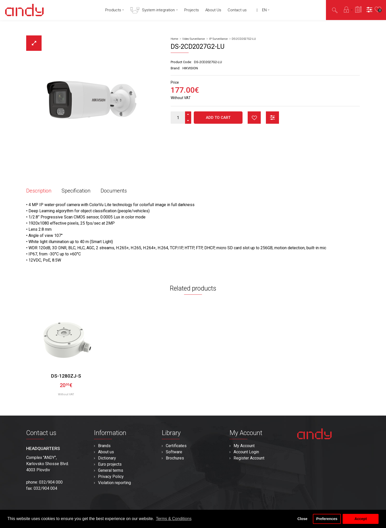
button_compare (272, 117)
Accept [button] (360, 519)
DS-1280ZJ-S (66, 376)
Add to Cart (218, 117)
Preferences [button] (326, 519)
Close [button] (302, 519)
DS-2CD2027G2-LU (244, 39)
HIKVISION (190, 68)
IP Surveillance (218, 39)
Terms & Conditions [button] (173, 518)
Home (174, 39)
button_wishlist (254, 117)
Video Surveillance (193, 39)
